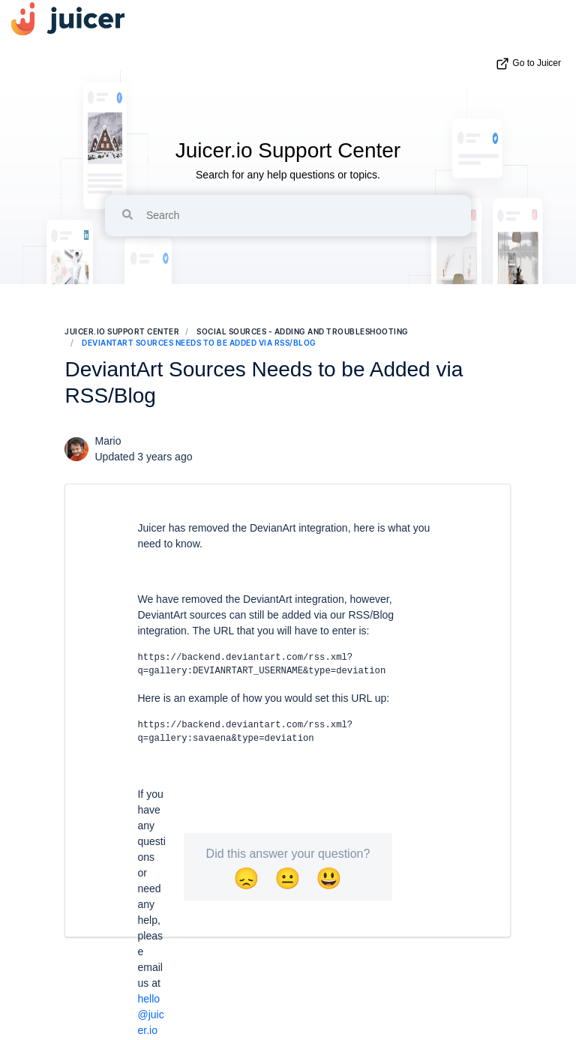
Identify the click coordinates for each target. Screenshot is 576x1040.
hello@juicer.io (150, 1014)
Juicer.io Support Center (288, 150)
